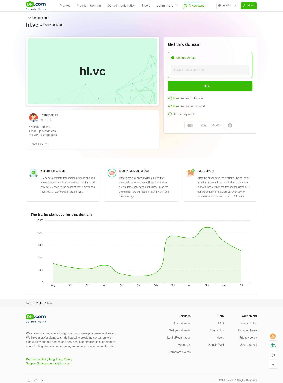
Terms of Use (248, 323)
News (146, 5)
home (29, 303)
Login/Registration (179, 337)
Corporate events (179, 351)
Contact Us (217, 330)
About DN (184, 344)
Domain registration (121, 5)
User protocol (248, 344)
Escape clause (247, 330)
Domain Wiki (216, 344)
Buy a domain (182, 323)
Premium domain (88, 5)
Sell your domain (180, 330)
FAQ (221, 323)
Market (65, 5)
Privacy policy (248, 337)
